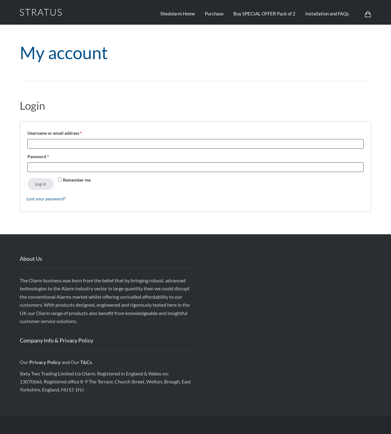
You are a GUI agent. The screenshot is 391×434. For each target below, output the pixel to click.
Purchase (214, 13)
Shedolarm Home (177, 13)
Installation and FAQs (327, 13)
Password (46, 155)
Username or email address (63, 132)
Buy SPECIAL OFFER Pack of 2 (264, 13)
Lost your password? (46, 198)
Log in (40, 183)
